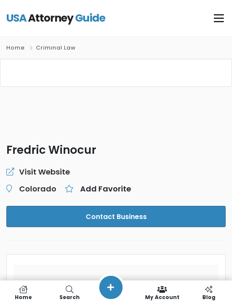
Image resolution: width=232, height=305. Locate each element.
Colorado (36, 189)
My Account (162, 293)
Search (69, 293)
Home (15, 47)
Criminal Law (56, 47)
